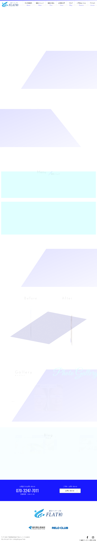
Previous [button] (14, 408)
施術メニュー (40, 4)
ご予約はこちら (81, 4)
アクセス (92, 4)
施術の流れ (51, 4)
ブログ (71, 4)
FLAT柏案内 (28, 4)
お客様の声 (61, 4)
